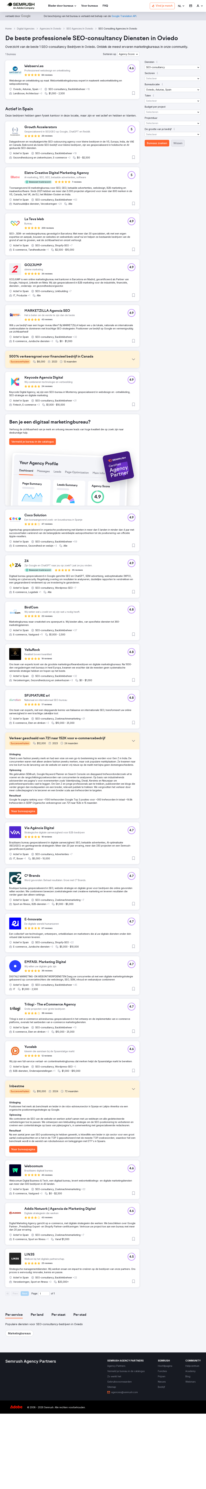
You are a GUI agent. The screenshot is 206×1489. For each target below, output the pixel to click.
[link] (89, 6)
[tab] (14, 1390)
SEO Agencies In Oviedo (79, 28)
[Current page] (44, 1369)
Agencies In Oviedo (50, 28)
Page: (34, 1368)
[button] (181, 6)
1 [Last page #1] (54, 1368)
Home (8, 28)
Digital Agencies (25, 28)
